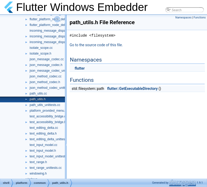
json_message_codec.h (46, 65)
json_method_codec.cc (46, 76)
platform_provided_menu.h (48, 110)
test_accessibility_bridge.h (48, 122)
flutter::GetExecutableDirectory (132, 88)
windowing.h (38, 173)
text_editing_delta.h (43, 133)
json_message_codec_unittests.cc (53, 70)
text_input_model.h (43, 150)
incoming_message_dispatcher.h (52, 36)
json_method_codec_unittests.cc (52, 88)
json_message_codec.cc (47, 59)
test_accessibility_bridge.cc (48, 116)
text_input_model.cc (43, 145)
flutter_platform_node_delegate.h (52, 19)
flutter (80, 68)
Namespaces (183, 17)
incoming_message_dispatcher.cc (53, 30)
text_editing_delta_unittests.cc (50, 139)
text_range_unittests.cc (46, 168)
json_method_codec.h (45, 82)
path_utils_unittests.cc (45, 105)
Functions (199, 17)
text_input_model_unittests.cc (50, 156)
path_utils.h (37, 99)
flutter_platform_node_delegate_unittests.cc (60, 25)
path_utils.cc (38, 93)
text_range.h (38, 162)
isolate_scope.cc (41, 48)
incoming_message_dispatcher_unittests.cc (60, 42)
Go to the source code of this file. (96, 45)
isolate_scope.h (40, 53)
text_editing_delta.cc (44, 128)
